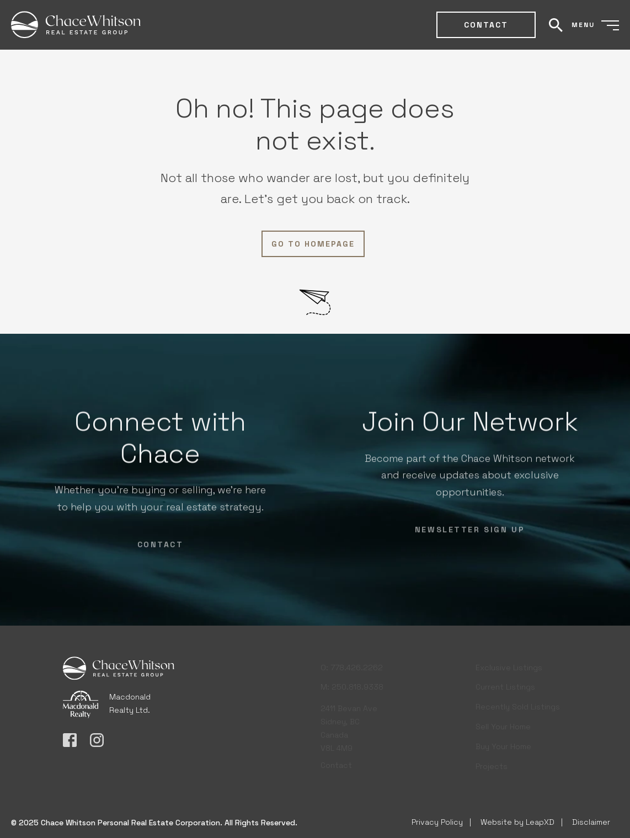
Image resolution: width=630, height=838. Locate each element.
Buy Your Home (503, 745)
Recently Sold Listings (518, 706)
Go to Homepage (313, 244)
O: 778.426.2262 (352, 665)
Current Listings (505, 686)
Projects (492, 765)
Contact (486, 25)
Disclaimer (591, 822)
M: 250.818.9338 (352, 684)
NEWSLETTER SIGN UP (470, 532)
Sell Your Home (503, 725)
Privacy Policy (437, 822)
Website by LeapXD (517, 822)
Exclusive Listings (509, 666)
